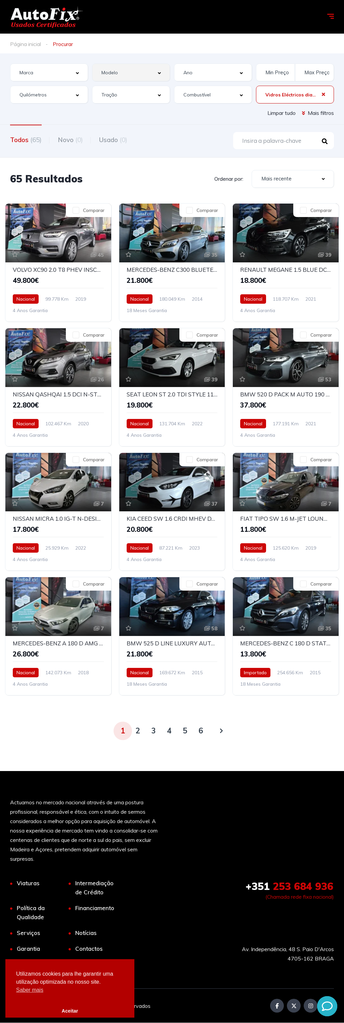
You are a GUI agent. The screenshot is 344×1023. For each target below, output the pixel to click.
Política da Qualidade (31, 913)
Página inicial (25, 44)
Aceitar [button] (70, 1011)
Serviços (28, 933)
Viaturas (28, 883)
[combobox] (49, 72)
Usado (114, 140)
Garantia (28, 948)
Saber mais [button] (29, 990)
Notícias (86, 933)
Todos (26, 140)
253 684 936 (289, 886)
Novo (71, 140)
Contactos (89, 948)
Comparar (93, 211)
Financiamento (94, 908)
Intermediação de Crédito (94, 888)
